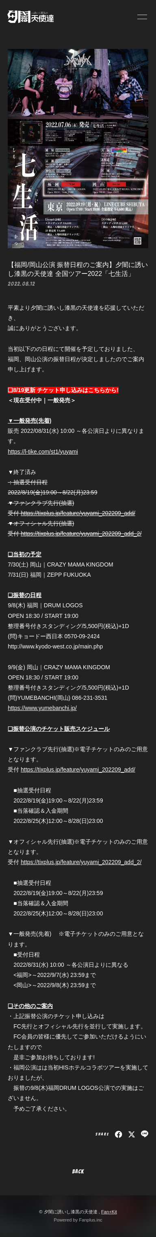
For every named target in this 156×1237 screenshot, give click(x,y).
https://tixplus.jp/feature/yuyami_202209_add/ (78, 513)
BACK (78, 1172)
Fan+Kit (109, 1211)
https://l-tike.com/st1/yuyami (43, 451)
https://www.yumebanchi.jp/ (42, 708)
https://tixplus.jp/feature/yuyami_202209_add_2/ (81, 533)
